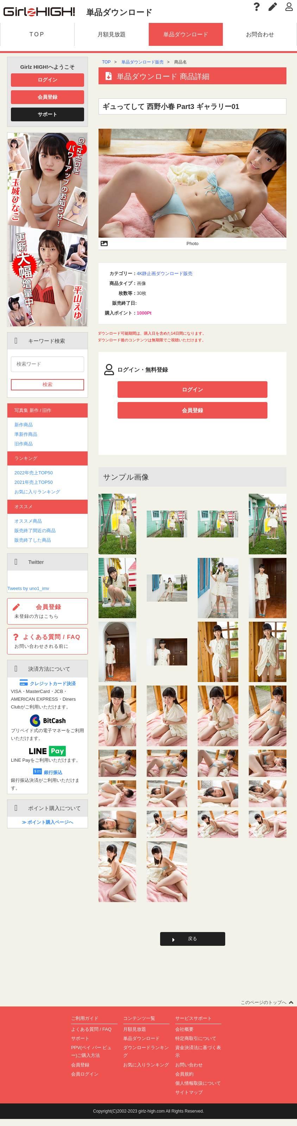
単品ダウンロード (141, 1045)
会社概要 (184, 1036)
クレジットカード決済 (48, 683)
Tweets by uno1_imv (28, 588)
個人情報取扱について (198, 1089)
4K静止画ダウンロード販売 (165, 273)
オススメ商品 (28, 521)
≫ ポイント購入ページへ (48, 822)
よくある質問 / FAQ (91, 1036)
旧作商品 (23, 443)
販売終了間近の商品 (35, 530)
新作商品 (23, 424)
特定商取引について (195, 1045)
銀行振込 (47, 772)
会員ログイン (85, 1080)
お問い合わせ (189, 1071)
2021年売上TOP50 (33, 482)
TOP (106, 62)
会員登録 (47, 97)
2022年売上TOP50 (33, 472)
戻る (192, 944)
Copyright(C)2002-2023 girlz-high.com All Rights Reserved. (148, 1118)
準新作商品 (25, 434)
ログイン (47, 80)
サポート (47, 114)
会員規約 (184, 1080)
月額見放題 (134, 1036)
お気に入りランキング (37, 491)
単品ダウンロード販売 (142, 62)
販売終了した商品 (32, 540)
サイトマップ (189, 1099)
